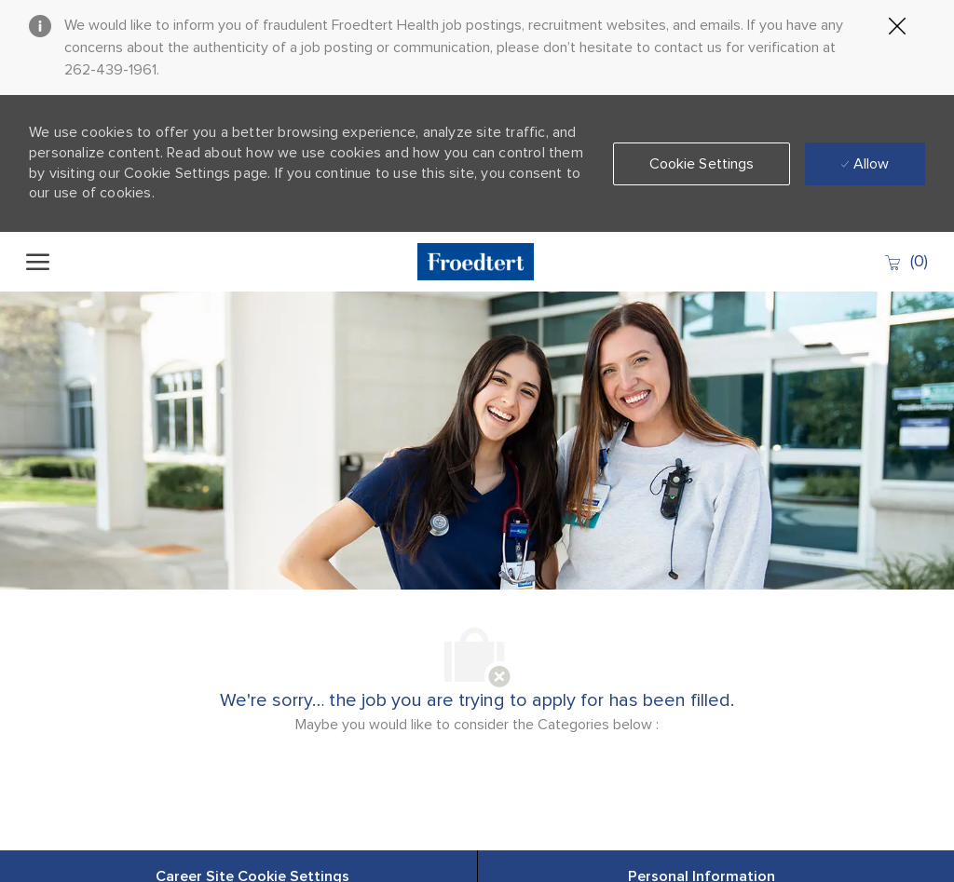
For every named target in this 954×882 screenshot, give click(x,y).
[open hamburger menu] (37, 262)
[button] (702, 163)
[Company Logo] (476, 261)
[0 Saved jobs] (905, 261)
